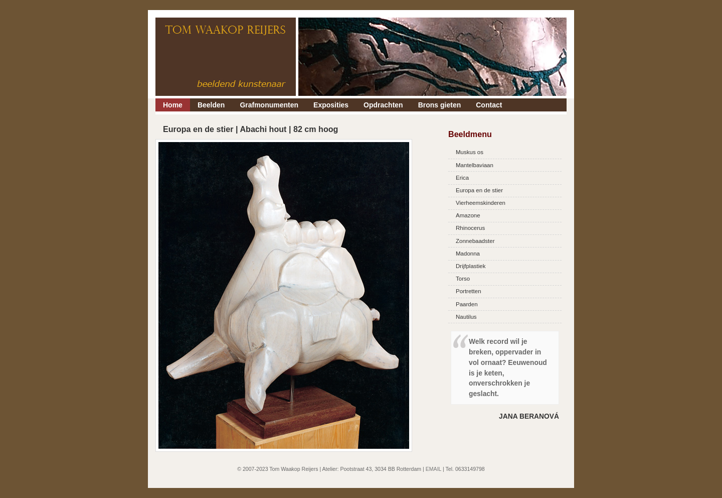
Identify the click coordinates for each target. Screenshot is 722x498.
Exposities (330, 105)
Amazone (468, 215)
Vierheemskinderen (480, 203)
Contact (489, 105)
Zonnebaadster (475, 241)
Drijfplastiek (471, 266)
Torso (463, 279)
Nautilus (466, 317)
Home (173, 105)
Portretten (468, 291)
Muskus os (469, 152)
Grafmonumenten (269, 105)
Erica (462, 178)
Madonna (468, 254)
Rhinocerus (470, 228)
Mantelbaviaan (474, 165)
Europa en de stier (479, 190)
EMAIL (433, 469)
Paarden (467, 304)
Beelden (211, 105)
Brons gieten (439, 105)
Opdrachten (383, 105)
